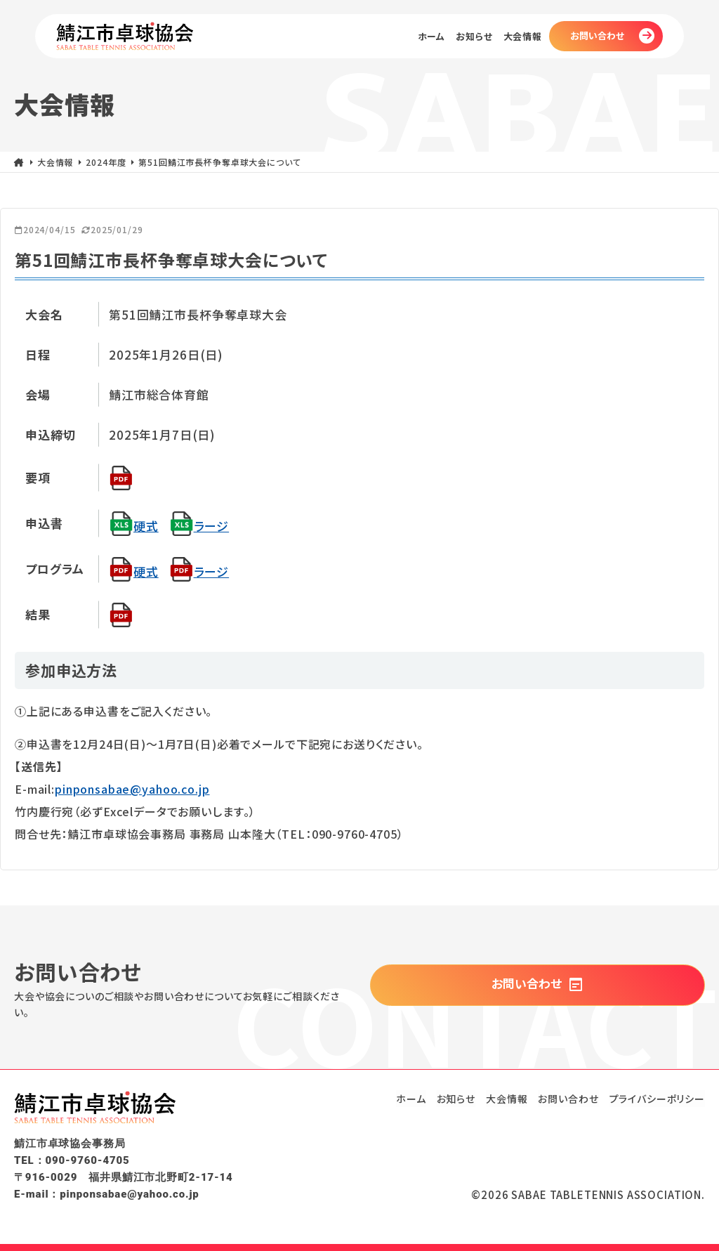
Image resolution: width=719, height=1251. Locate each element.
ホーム (432, 36)
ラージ (199, 526)
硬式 (134, 526)
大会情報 (522, 36)
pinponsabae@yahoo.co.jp (132, 788)
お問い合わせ (597, 35)
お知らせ (474, 36)
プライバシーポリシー (657, 1099)
